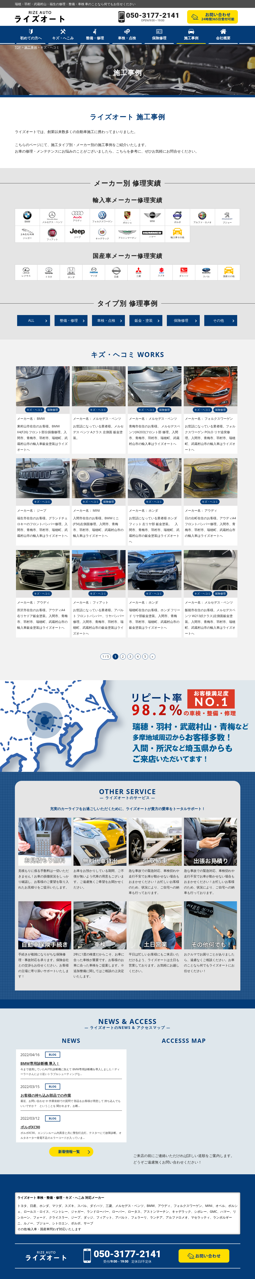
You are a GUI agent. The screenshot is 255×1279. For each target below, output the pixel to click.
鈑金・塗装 (144, 320)
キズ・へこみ (63, 38)
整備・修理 (95, 38)
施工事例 (191, 38)
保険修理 (159, 38)
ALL (31, 320)
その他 (218, 320)
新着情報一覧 (69, 1151)
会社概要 (223, 38)
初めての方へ (31, 38)
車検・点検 (127, 38)
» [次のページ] (152, 656)
